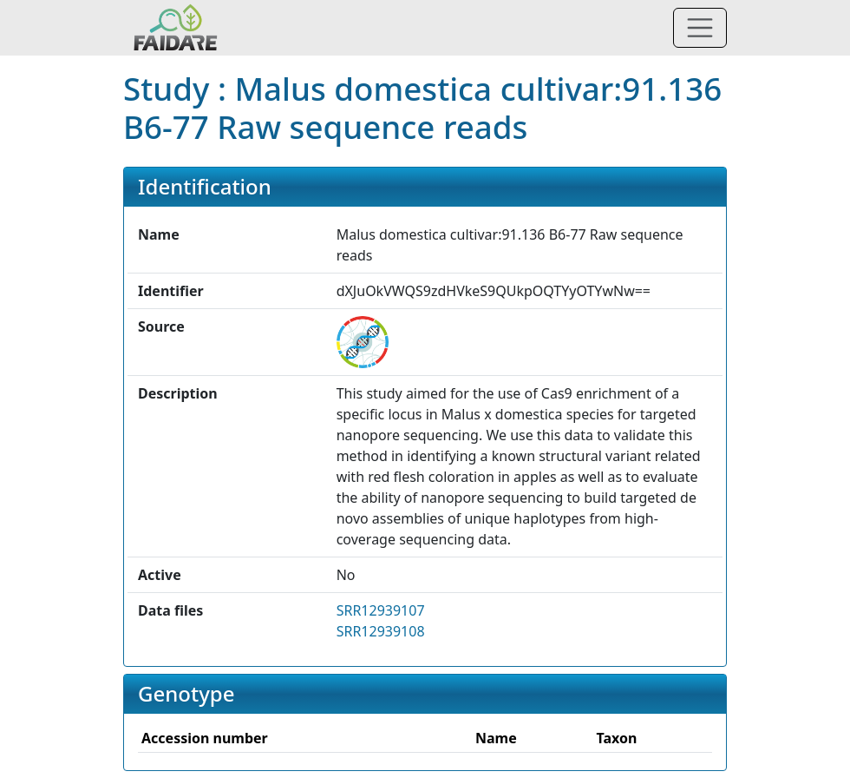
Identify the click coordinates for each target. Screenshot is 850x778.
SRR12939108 (381, 631)
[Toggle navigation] (700, 28)
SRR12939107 (381, 610)
